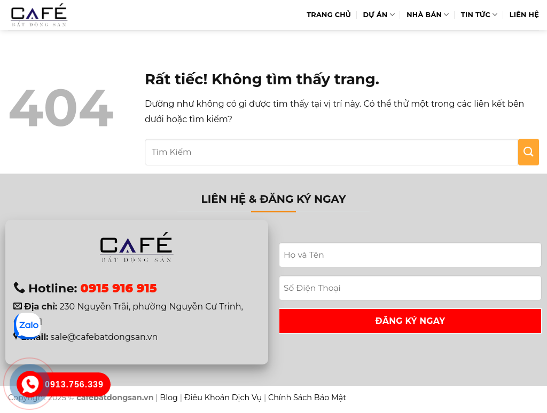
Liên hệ (524, 15)
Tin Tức (479, 15)
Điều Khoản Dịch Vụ (223, 397)
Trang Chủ (329, 15)
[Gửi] (528, 152)
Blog (169, 397)
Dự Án (379, 15)
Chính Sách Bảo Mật (307, 397)
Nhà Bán (428, 15)
